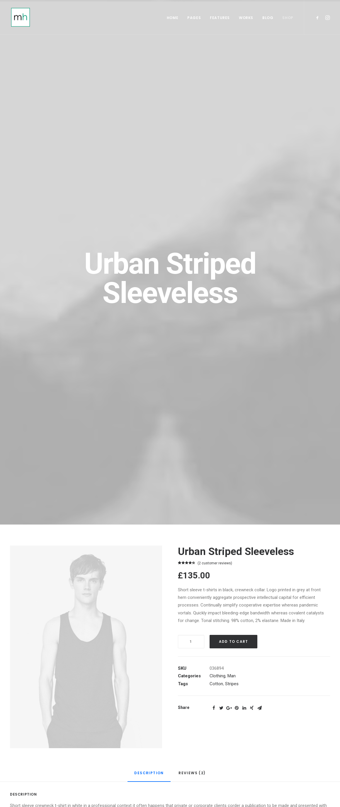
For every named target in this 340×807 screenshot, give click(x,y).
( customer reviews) (215, 563)
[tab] (148, 775)
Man (231, 676)
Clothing (217, 676)
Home (172, 18)
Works (246, 18)
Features (220, 18)
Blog (267, 18)
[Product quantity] (191, 641)
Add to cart (233, 641)
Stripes (232, 683)
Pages (194, 18)
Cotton (216, 683)
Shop (287, 18)
